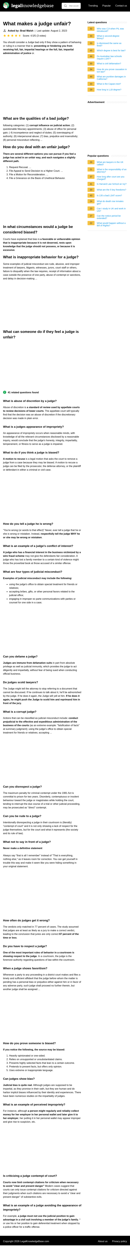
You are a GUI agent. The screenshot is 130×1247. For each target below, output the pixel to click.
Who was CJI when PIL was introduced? (110, 29)
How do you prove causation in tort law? (112, 70)
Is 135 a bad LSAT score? (109, 195)
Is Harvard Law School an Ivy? (111, 184)
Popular (106, 5)
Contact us (121, 5)
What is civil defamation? (109, 63)
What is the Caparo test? (109, 84)
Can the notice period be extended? (109, 217)
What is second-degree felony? (108, 37)
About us (102, 1241)
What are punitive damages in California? (111, 77)
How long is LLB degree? (109, 89)
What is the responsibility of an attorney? (111, 170)
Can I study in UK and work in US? (111, 209)
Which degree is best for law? (111, 50)
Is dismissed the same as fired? (109, 44)
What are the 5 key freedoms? (111, 190)
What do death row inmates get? (110, 202)
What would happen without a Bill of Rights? (111, 224)
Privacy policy (119, 1241)
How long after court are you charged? (110, 177)
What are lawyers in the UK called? (110, 163)
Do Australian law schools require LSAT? (109, 57)
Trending (93, 5)
